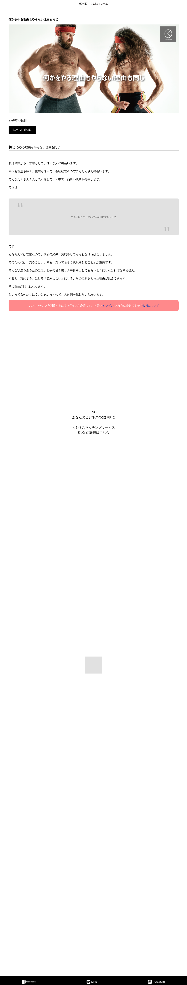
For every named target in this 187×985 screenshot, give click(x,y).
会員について (150, 305)
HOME (83, 3)
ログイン (108, 305)
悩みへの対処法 (22, 129)
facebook (29, 981)
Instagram (156, 982)
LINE (92, 982)
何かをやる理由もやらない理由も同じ (33, 19)
